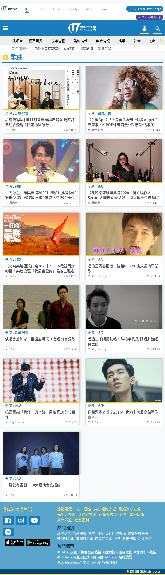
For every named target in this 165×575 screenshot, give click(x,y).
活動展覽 (64, 509)
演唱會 (17, 40)
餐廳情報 (137, 514)
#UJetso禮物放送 (118, 557)
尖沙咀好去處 (105, 509)
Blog (89, 9)
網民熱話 (64, 533)
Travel (41, 9)
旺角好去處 (108, 514)
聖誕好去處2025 (47, 48)
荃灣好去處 (87, 514)
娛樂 (121, 40)
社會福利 (81, 519)
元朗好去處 (66, 514)
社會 (137, 40)
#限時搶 (97, 557)
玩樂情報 (58, 40)
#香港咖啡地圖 (145, 551)
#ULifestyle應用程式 (73, 557)
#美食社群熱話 (90, 551)
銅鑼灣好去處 (130, 509)
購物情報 (80, 40)
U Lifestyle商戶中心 (149, 17)
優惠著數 (36, 40)
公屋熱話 (69, 48)
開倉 (88, 509)
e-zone (104, 9)
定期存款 (104, 48)
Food (56, 9)
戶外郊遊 (64, 519)
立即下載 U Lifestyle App (146, 9)
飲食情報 (103, 40)
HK (27, 9)
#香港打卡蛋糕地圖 (117, 551)
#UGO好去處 (67, 551)
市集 (78, 509)
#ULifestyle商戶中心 (73, 562)
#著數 (95, 562)
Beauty (73, 9)
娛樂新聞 (87, 48)
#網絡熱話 (110, 562)
